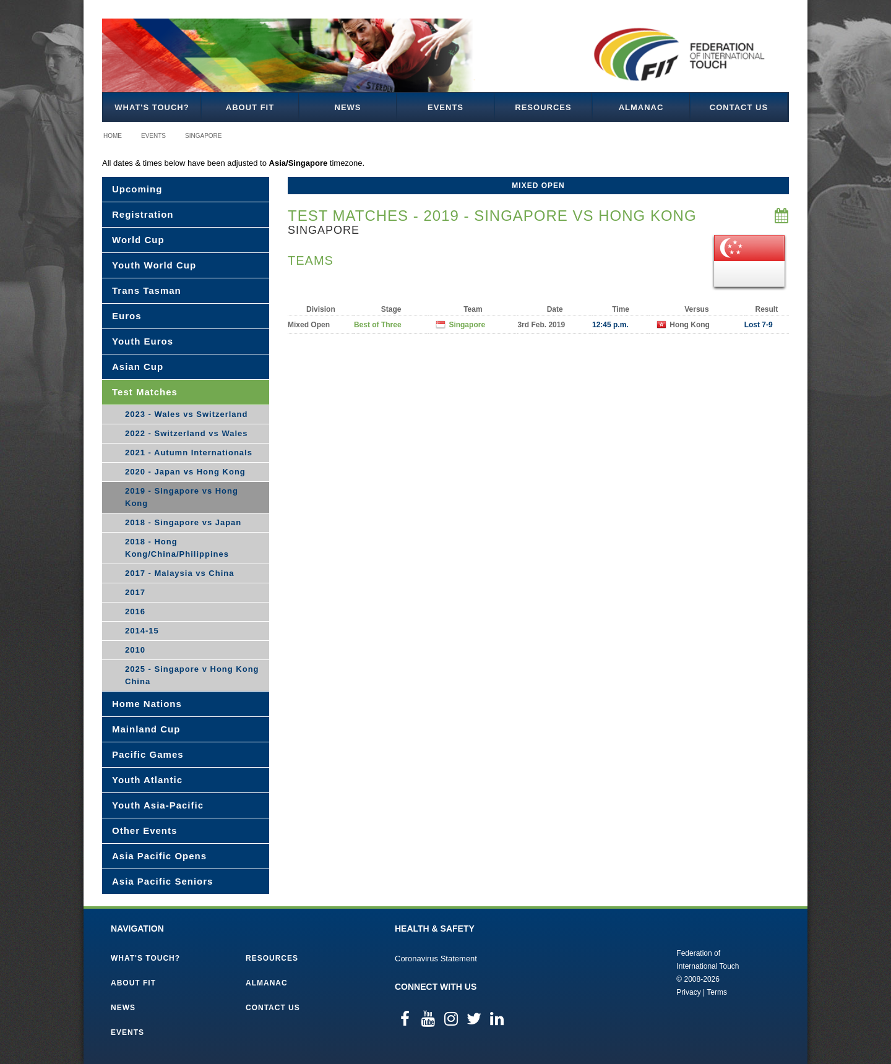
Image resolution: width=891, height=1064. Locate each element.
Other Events (144, 830)
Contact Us (739, 107)
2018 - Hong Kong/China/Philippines (177, 548)
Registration (143, 214)
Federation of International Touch (625, 972)
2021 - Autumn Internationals (188, 452)
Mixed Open (538, 185)
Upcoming (137, 189)
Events (445, 107)
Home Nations (147, 703)
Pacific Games (148, 754)
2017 (135, 592)
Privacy (688, 992)
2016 (135, 611)
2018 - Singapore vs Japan (183, 522)
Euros (127, 316)
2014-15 (142, 630)
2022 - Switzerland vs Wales (186, 433)
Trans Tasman (146, 290)
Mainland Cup (146, 729)
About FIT (250, 107)
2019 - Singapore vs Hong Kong (181, 497)
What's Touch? (151, 107)
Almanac (641, 107)
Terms (717, 992)
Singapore (203, 135)
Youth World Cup (154, 265)
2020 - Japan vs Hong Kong (185, 471)
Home (112, 135)
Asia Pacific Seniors (162, 881)
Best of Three (378, 324)
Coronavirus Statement (436, 958)
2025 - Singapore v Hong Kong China (192, 675)
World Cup (138, 239)
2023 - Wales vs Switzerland (186, 414)
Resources (543, 107)
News (348, 107)
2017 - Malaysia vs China (179, 573)
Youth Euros (142, 341)
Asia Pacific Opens (159, 856)
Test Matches (145, 392)
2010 (135, 649)
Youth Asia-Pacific (158, 805)
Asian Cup (137, 366)
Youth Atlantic (147, 779)
